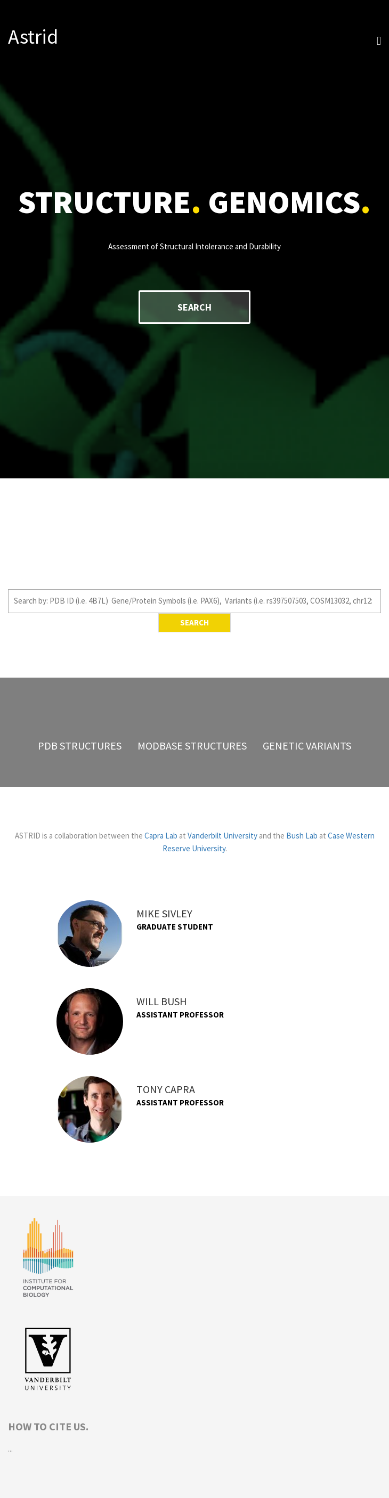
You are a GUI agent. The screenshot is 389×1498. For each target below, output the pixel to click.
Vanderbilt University (222, 836)
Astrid (33, 36)
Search (194, 307)
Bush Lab (302, 836)
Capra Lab (160, 836)
